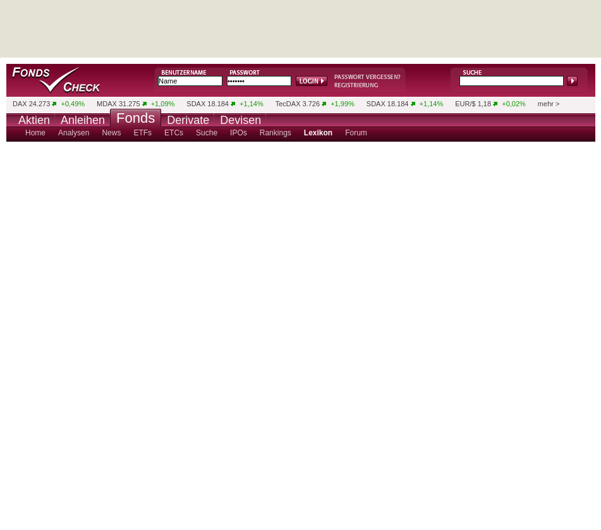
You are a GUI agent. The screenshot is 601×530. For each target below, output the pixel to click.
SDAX (195, 104)
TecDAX (288, 104)
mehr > (549, 104)
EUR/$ (465, 104)
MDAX (107, 104)
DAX (20, 104)
